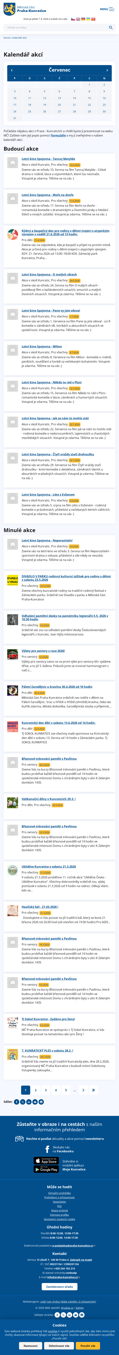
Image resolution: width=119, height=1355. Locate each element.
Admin (80, 1307)
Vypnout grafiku (59, 1214)
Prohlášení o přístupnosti (59, 1197)
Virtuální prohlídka (59, 1193)
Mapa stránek (59, 1210)
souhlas (53, 1331)
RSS (59, 1206)
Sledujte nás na (63, 1149)
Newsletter (59, 1201)
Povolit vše (88, 1346)
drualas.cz (67, 1307)
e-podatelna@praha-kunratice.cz (73, 1245)
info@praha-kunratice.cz (63, 1277)
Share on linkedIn (29, 1102)
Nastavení (31, 1346)
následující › (83, 1090)
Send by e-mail (35, 1102)
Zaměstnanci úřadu (59, 1286)
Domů (7, 37)
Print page (41, 1102)
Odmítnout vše (59, 1346)
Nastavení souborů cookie (59, 1219)
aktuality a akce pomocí (65, 1139)
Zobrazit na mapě (81, 1259)
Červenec (59, 70)
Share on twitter (22, 1102)
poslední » (93, 1090)
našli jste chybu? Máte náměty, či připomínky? (68, 1301)
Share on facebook (16, 1102)
